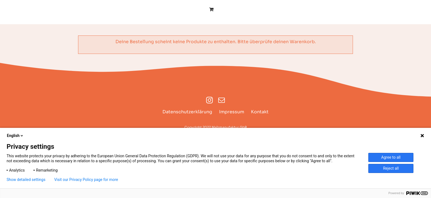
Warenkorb (302, 42)
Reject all (391, 168)
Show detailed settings (26, 179)
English (15, 135)
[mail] (221, 100)
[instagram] (209, 100)
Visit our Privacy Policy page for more (86, 179)
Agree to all (390, 157)
